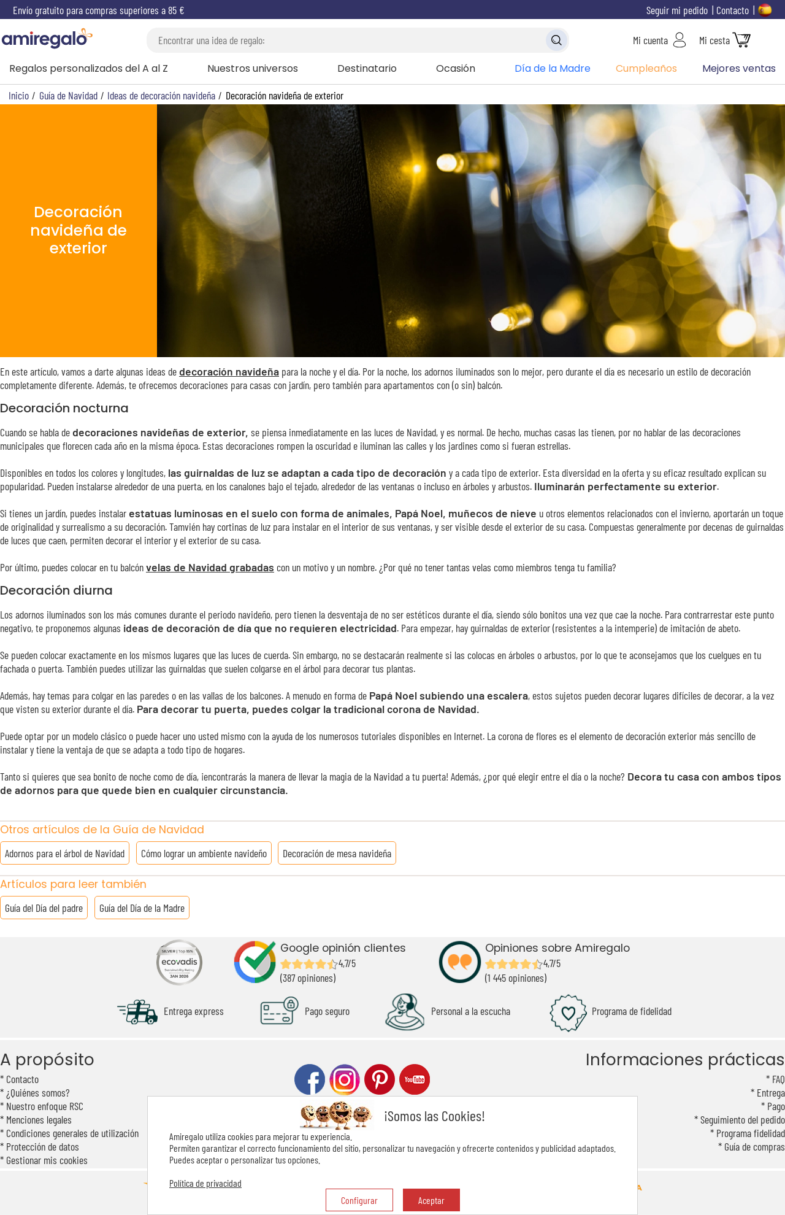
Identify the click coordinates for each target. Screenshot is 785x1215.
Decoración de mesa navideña (337, 853)
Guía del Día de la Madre (142, 907)
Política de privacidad (205, 1183)
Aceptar (431, 1200)
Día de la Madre (553, 68)
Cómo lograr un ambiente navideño (204, 853)
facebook (309, 1079)
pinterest (379, 1079)
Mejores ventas (739, 68)
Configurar (359, 1200)
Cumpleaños (646, 68)
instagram (344, 1079)
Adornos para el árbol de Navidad (64, 853)
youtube (414, 1079)
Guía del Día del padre (44, 907)
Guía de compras (754, 1146)
